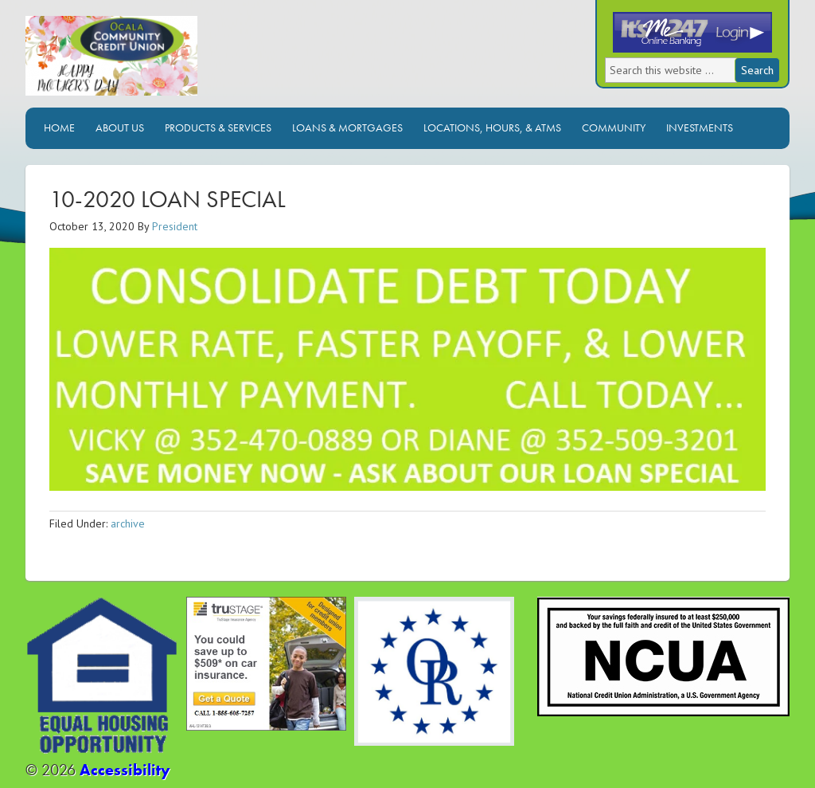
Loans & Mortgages (347, 127)
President (174, 226)
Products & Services (218, 127)
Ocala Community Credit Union (164, 62)
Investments (699, 127)
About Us (120, 127)
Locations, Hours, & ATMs (492, 127)
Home (59, 127)
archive (128, 523)
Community (613, 127)
